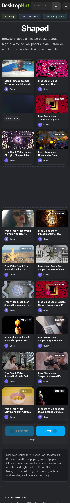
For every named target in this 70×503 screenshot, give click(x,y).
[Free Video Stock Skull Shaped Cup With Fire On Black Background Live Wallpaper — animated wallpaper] (18, 333)
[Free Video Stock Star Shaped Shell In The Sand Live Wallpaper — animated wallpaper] (18, 262)
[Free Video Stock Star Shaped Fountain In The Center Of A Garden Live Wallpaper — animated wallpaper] (18, 297)
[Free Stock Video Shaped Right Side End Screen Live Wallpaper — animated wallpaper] (52, 333)
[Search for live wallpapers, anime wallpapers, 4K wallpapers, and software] (41, 5)
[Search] (56, 6)
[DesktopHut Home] (15, 6)
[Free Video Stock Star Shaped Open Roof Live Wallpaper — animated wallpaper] (52, 262)
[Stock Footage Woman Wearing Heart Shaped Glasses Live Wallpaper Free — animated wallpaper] (18, 76)
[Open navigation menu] (66, 6)
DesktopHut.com (18, 497)
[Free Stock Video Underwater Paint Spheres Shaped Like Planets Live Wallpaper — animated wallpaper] (52, 147)
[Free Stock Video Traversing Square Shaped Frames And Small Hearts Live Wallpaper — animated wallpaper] (52, 112)
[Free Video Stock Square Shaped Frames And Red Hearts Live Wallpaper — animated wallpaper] (52, 297)
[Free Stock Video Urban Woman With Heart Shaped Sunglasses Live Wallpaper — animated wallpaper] (18, 226)
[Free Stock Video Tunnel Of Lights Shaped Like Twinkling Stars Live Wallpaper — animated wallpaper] (18, 147)
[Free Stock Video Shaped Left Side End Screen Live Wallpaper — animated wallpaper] (18, 368)
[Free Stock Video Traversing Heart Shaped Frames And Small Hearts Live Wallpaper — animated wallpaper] (52, 76)
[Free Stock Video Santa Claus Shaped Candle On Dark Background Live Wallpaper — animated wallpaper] (52, 404)
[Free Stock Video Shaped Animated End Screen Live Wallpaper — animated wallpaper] (52, 368)
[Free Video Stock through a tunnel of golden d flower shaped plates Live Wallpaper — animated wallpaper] (52, 226)
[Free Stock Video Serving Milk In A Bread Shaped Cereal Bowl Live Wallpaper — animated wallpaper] (18, 404)
